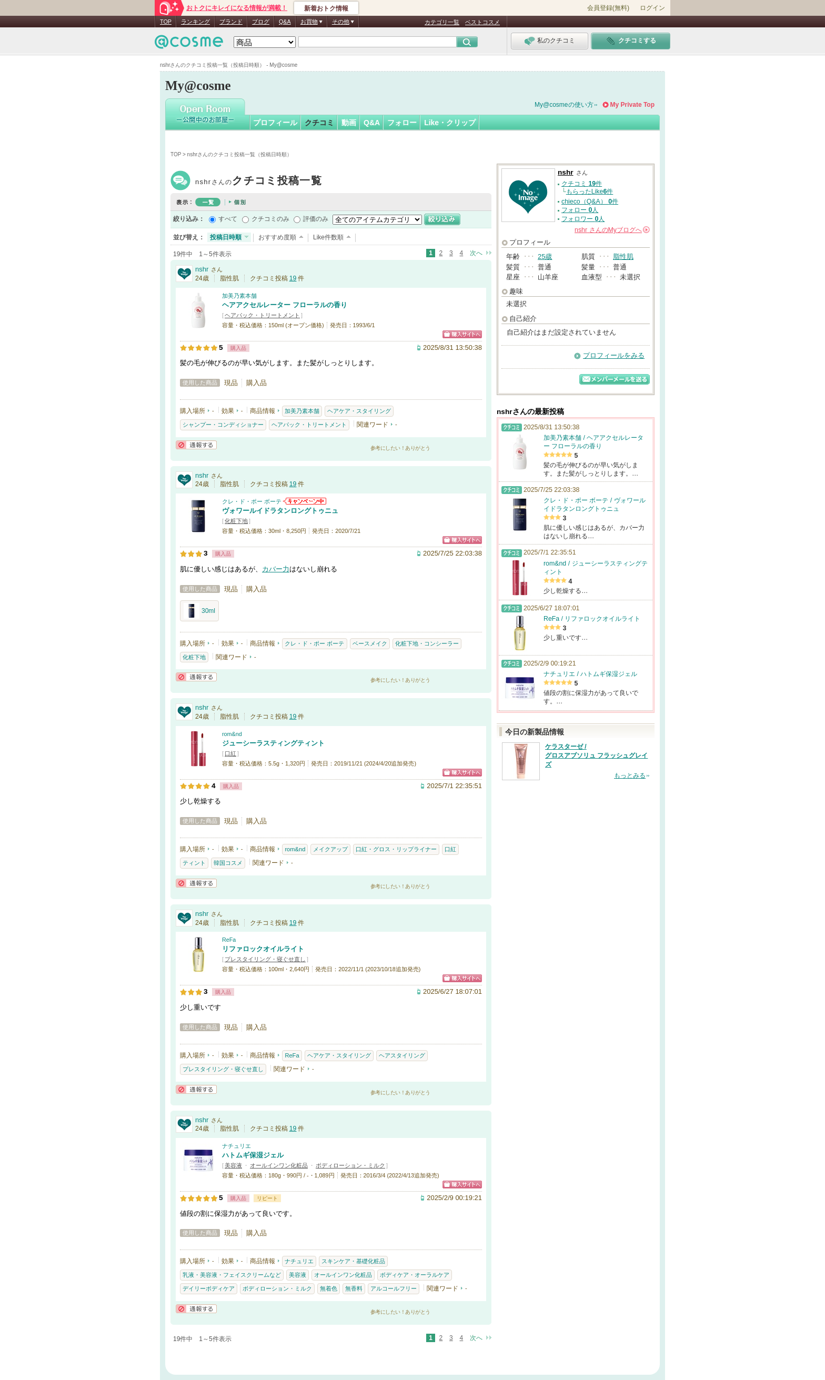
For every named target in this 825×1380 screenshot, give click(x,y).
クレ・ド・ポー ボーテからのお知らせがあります (305, 501)
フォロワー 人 (583, 219)
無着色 (328, 1288)
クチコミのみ (270, 219)
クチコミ (319, 122)
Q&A (285, 21)
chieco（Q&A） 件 (589, 201)
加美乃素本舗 (239, 296)
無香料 (354, 1288)
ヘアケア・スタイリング (359, 411)
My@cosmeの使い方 (564, 104)
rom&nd (232, 734)
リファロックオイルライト (263, 949)
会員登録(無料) (608, 8)
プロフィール (275, 122)
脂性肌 (623, 256)
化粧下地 (236, 521)
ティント (194, 863)
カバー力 (275, 569)
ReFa (229, 939)
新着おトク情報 (326, 8)
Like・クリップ (450, 122)
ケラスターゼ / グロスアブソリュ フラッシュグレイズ (596, 755)
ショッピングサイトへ (462, 334)
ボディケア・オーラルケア (414, 1275)
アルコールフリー (393, 1288)
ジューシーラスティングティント (273, 743)
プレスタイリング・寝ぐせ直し (265, 959)
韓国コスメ (228, 863)
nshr (258, 182)
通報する (196, 444)
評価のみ (315, 219)
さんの (612, 230)
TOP (166, 21)
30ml (199, 611)
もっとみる (630, 775)
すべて (227, 219)
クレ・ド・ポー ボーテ (251, 501)
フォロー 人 (579, 210)
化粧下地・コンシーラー (427, 643)
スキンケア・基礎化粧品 (353, 1261)
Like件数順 (328, 237)
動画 (348, 122)
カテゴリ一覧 (442, 22)
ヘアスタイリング (402, 1055)
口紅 (230, 753)
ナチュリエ (236, 1146)
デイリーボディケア (209, 1288)
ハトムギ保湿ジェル (253, 1155)
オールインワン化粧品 (279, 1165)
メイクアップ (330, 849)
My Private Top (632, 104)
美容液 (233, 1165)
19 (293, 278)
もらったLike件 (589, 191)
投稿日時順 (226, 237)
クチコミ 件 (581, 183)
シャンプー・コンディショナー (223, 424)
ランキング (195, 21)
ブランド (231, 21)
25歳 (545, 256)
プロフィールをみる (614, 355)
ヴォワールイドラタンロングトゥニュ (280, 511)
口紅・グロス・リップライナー (396, 849)
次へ (476, 253)
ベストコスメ (482, 22)
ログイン (652, 8)
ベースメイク (370, 643)
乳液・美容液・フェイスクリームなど (232, 1275)
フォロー (402, 122)
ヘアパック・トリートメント (262, 315)
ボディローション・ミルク (350, 1165)
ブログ (260, 21)
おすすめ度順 (277, 237)
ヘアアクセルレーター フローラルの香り (284, 305)
